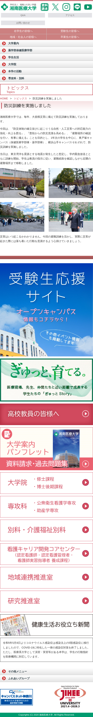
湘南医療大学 (46, 715)
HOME (4, 98)
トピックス (20, 98)
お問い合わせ (23, 23)
